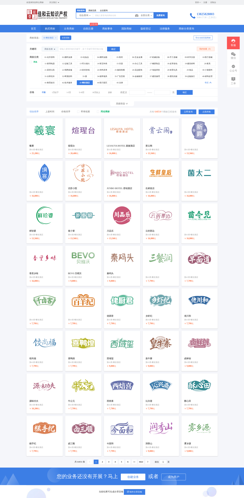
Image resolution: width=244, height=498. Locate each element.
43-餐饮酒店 (85, 83)
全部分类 (147, 16)
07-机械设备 (155, 57)
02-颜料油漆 (67, 57)
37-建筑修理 (155, 76)
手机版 (129, 484)
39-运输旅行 (190, 76)
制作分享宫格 (134, 492)
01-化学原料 (50, 57)
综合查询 (85, 16)
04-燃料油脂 (102, 57)
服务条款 (87, 484)
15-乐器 (120, 63)
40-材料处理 (207, 76)
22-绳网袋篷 (67, 70)
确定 (185, 92)
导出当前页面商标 (203, 38)
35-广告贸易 (120, 76)
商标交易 (92, 10)
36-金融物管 (137, 76)
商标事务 (107, 28)
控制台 (213, 2)
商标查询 (81, 10)
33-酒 (85, 76)
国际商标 (126, 28)
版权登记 (146, 28)
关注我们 (54, 2)
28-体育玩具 (172, 70)
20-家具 (207, 63)
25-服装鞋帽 (120, 70)
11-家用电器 (50, 63)
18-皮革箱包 (172, 63)
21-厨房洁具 (50, 70)
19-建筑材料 (190, 63)
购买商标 (50, 28)
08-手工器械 (172, 57)
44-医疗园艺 (102, 83)
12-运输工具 (67, 63)
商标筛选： (35, 38)
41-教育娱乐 (50, 83)
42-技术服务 (67, 83)
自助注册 (88, 28)
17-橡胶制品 (155, 63)
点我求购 (206, 111)
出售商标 (69, 28)
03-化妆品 (85, 57)
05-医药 (120, 57)
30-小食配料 (207, 70)
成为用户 (173, 471)
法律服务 (165, 28)
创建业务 (133, 471)
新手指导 (115, 484)
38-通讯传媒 (172, 76)
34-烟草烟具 (102, 76)
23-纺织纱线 (85, 70)
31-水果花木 (50, 76)
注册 (205, 2)
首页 (33, 28)
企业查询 (104, 10)
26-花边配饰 (137, 70)
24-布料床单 (102, 70)
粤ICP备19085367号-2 (148, 484)
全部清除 (65, 38)
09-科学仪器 (190, 57)
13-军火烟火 (85, 63)
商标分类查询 (186, 28)
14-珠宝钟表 (102, 63)
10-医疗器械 (207, 57)
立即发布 (188, 111)
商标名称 (50, 49)
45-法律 (120, 83)
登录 (197, 2)
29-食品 (190, 70)
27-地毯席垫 (155, 70)
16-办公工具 (137, 63)
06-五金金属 (137, 57)
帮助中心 (101, 484)
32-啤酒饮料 (67, 76)
